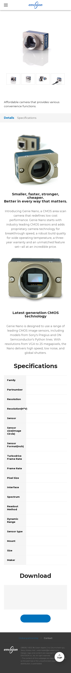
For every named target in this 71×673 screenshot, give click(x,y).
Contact (48, 638)
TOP (59, 657)
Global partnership (28, 638)
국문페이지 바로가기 (35, 618)
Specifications (26, 117)
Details (9, 117)
